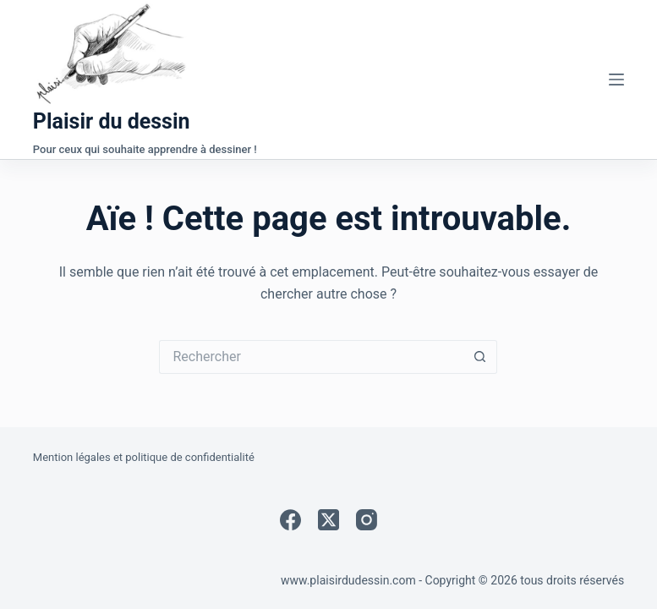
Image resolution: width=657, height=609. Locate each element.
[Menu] (616, 79)
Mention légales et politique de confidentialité (144, 457)
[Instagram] (366, 519)
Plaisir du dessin (111, 121)
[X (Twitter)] (328, 519)
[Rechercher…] (311, 357)
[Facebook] (290, 519)
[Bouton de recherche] (480, 357)
